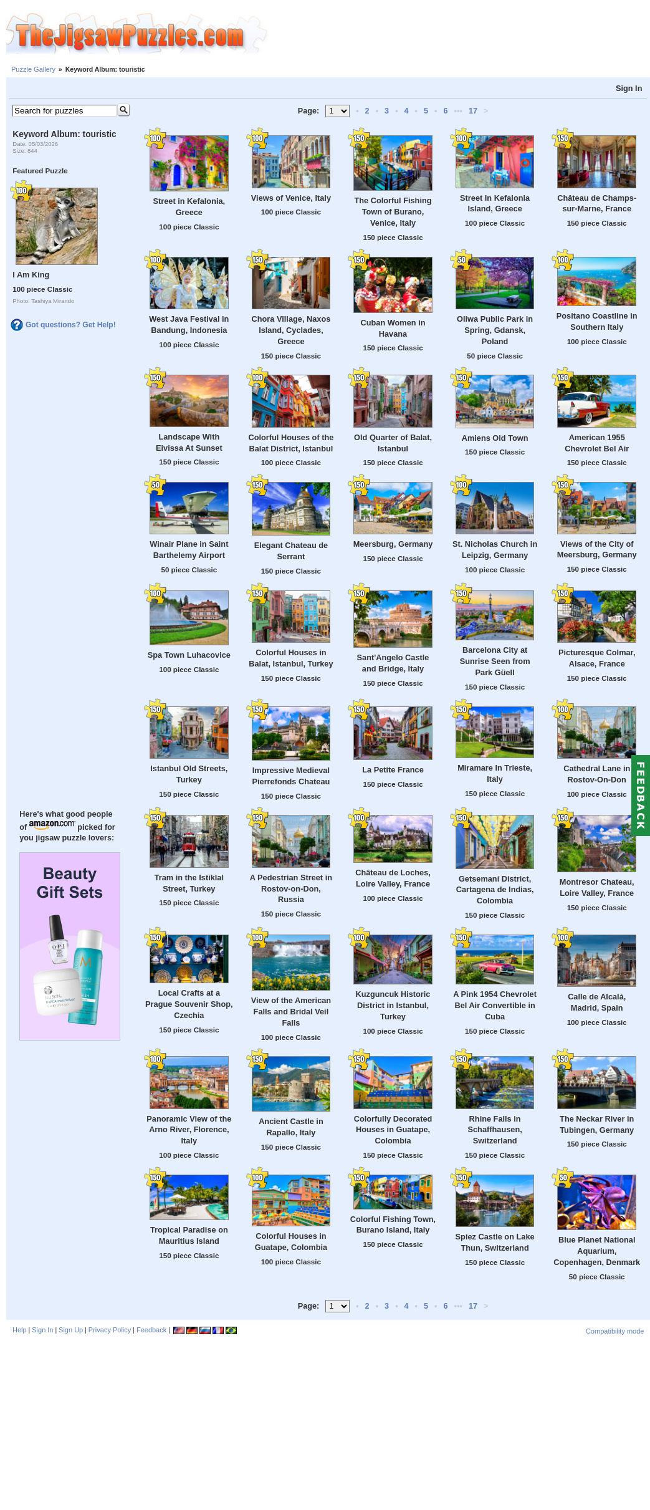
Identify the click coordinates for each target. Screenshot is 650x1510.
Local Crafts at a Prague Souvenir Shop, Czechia (188, 1004)
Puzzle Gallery (33, 69)
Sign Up (71, 1330)
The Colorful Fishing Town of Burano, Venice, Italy (392, 212)
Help (19, 1330)
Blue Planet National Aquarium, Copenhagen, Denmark (596, 1251)
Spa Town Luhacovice (189, 655)
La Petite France (393, 769)
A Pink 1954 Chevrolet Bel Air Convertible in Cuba (495, 1005)
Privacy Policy (109, 1330)
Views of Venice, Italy (291, 198)
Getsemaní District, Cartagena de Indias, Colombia (495, 890)
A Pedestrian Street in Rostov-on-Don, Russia (291, 889)
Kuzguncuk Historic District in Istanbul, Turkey (393, 1005)
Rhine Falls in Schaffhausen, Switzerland (494, 1130)
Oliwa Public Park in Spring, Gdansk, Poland (495, 330)
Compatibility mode (615, 1331)
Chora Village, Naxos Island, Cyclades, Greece (291, 330)
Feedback (151, 1330)
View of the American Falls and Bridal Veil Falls (291, 1011)
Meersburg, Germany (393, 544)
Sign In (629, 88)
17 (473, 111)
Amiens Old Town (495, 438)
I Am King (30, 274)
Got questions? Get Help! (71, 324)
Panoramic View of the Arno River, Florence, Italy (188, 1130)
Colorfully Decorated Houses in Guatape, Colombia (393, 1130)
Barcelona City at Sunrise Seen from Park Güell (495, 661)
